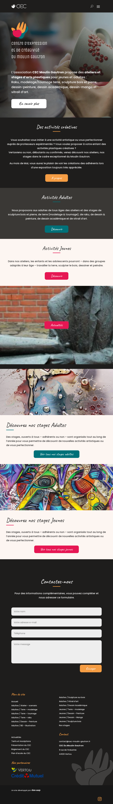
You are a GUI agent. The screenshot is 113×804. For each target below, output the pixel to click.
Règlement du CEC (20, 749)
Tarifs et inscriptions (21, 741)
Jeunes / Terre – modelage (72, 709)
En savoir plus (29, 103)
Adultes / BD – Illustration (23, 725)
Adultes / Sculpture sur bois (72, 697)
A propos (56, 178)
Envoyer (91, 668)
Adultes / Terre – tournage (23, 713)
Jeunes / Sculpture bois (70, 721)
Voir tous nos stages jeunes (56, 549)
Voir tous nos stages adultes (56, 454)
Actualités (57, 325)
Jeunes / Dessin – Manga (71, 717)
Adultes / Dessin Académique (73, 705)
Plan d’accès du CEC (21, 753)
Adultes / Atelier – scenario (24, 705)
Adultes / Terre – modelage (24, 709)
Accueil (14, 701)
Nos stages (64, 725)
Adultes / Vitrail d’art (69, 701)
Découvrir (56, 229)
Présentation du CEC (21, 745)
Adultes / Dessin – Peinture (24, 721)
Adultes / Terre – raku (21, 717)
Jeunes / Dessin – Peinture (71, 713)
